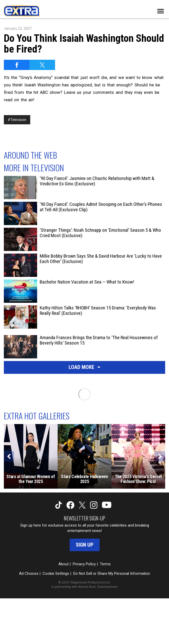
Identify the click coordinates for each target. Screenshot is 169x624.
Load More (84, 367)
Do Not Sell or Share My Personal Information (111, 573)
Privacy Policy (84, 564)
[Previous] (9, 456)
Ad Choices (28, 573)
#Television (17, 120)
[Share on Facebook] (16, 65)
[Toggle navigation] (160, 11)
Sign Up (84, 545)
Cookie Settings (56, 573)
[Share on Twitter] (42, 65)
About (63, 564)
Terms (105, 564)
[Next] (160, 456)
